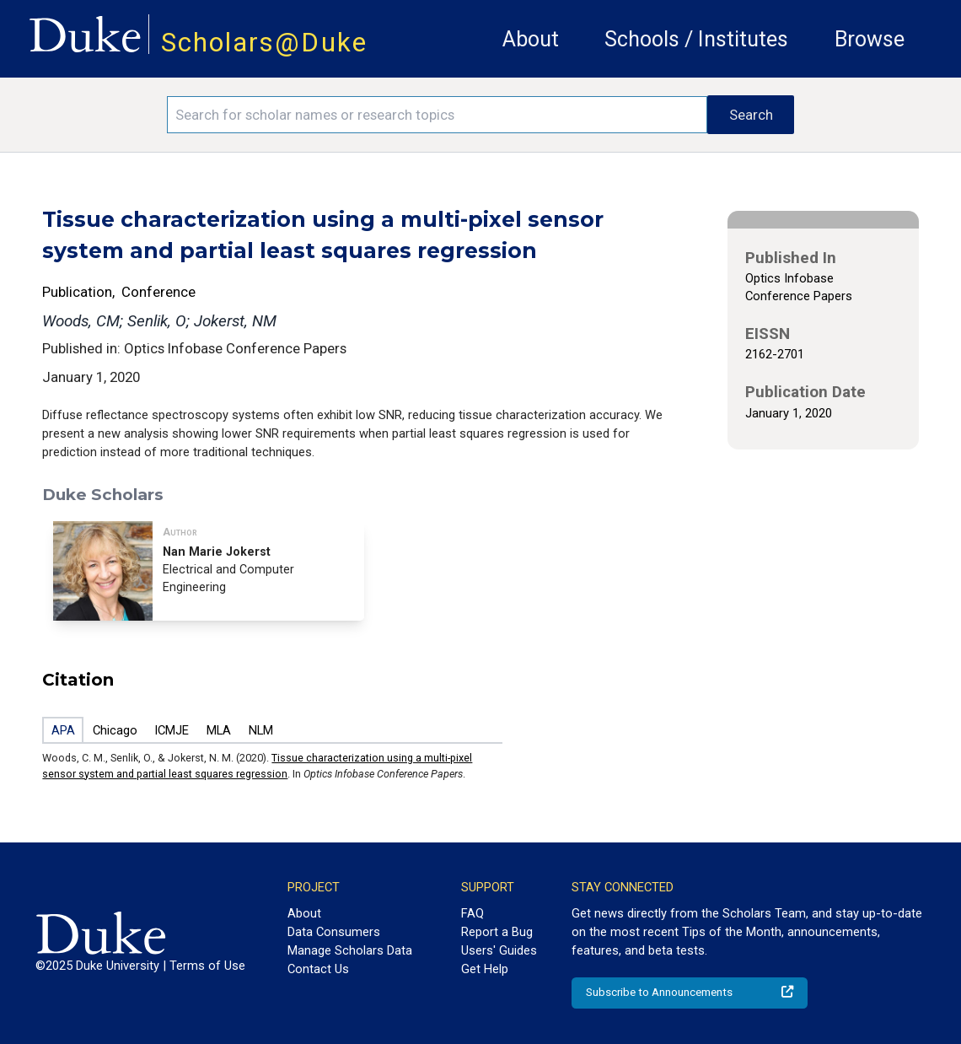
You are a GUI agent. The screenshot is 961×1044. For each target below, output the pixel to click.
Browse (870, 39)
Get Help (484, 969)
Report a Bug (497, 931)
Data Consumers (333, 931)
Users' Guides (499, 950)
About (530, 39)
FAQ (472, 913)
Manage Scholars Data (349, 950)
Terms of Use (207, 965)
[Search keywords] (437, 114)
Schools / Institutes (696, 39)
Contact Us (318, 969)
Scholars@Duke (264, 42)
